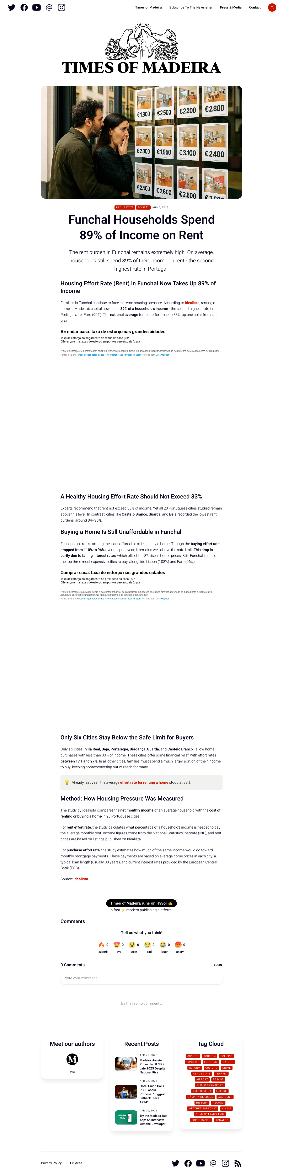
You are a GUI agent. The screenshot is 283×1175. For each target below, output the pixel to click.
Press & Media (231, 7)
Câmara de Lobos (200, 1097)
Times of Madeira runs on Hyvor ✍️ (141, 903)
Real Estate (125, 207)
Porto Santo (201, 1120)
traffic (221, 1074)
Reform (194, 1068)
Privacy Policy (51, 1163)
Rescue (218, 1079)
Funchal (192, 1062)
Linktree (76, 1163)
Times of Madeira (148, 7)
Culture (211, 1068)
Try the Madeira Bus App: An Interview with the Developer (153, 1120)
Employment (202, 1091)
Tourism (210, 1056)
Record (218, 1103)
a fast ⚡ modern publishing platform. (141, 910)
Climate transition (210, 1114)
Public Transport (210, 1085)
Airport (202, 1079)
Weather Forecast (203, 1108)
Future (221, 1091)
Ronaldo (221, 1120)
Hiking (226, 1108)
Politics (227, 1056)
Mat (72, 1072)
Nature (228, 1062)
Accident (225, 1097)
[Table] (141, 407)
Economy (211, 1062)
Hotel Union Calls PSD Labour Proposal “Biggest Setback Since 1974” (152, 1094)
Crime (226, 1068)
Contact (255, 7)
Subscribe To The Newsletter (191, 7)
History (202, 1103)
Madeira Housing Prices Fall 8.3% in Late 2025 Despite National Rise (152, 1066)
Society (143, 207)
